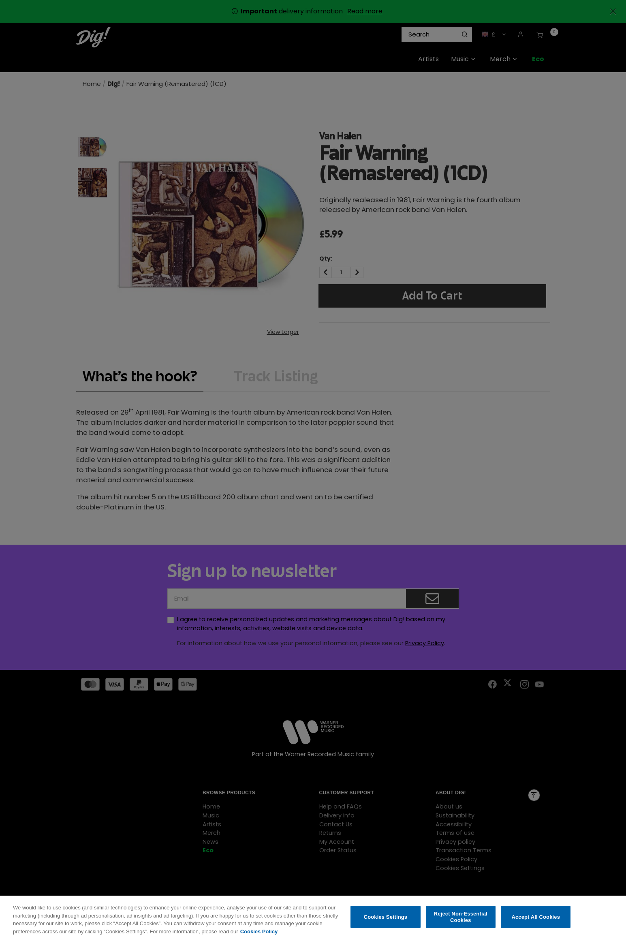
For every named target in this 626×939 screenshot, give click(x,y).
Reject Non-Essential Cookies (460, 921)
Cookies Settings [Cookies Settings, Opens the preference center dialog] (386, 921)
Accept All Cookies (535, 921)
